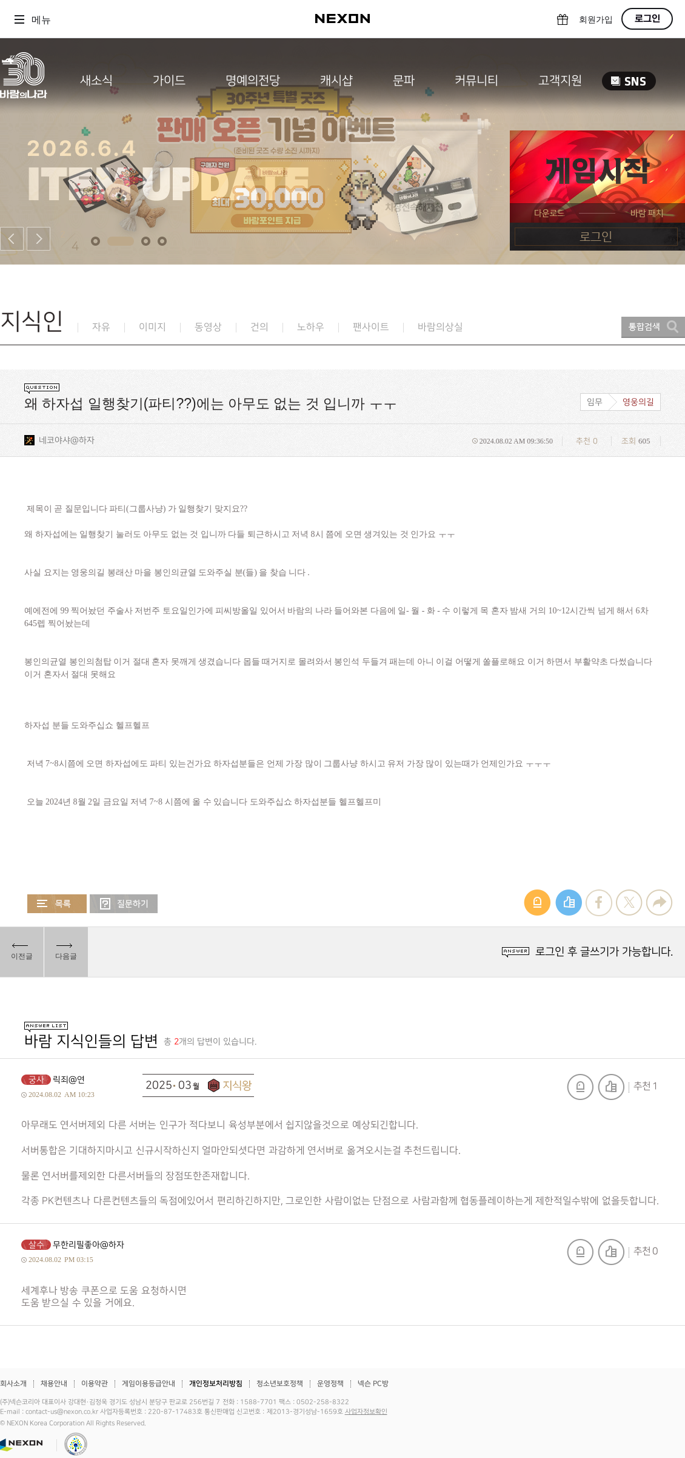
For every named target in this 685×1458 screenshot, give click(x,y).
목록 (57, 903)
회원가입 (596, 19)
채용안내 (54, 1384)
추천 (611, 1087)
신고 (580, 1087)
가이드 (169, 80)
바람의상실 (440, 327)
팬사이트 (371, 327)
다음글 (66, 956)
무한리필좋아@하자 (88, 1244)
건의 (259, 327)
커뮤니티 (476, 80)
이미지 (152, 327)
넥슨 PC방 (373, 1384)
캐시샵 (336, 80)
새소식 (96, 80)
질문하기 (124, 903)
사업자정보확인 (366, 1412)
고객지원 (560, 80)
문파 (404, 80)
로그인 (647, 18)
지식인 (32, 321)
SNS (629, 81)
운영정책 (330, 1384)
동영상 (208, 327)
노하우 (310, 327)
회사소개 (13, 1384)
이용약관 (94, 1384)
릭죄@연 (69, 1079)
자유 (101, 327)
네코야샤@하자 (67, 440)
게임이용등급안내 (148, 1384)
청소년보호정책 (279, 1384)
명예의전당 (253, 80)
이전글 (22, 956)
